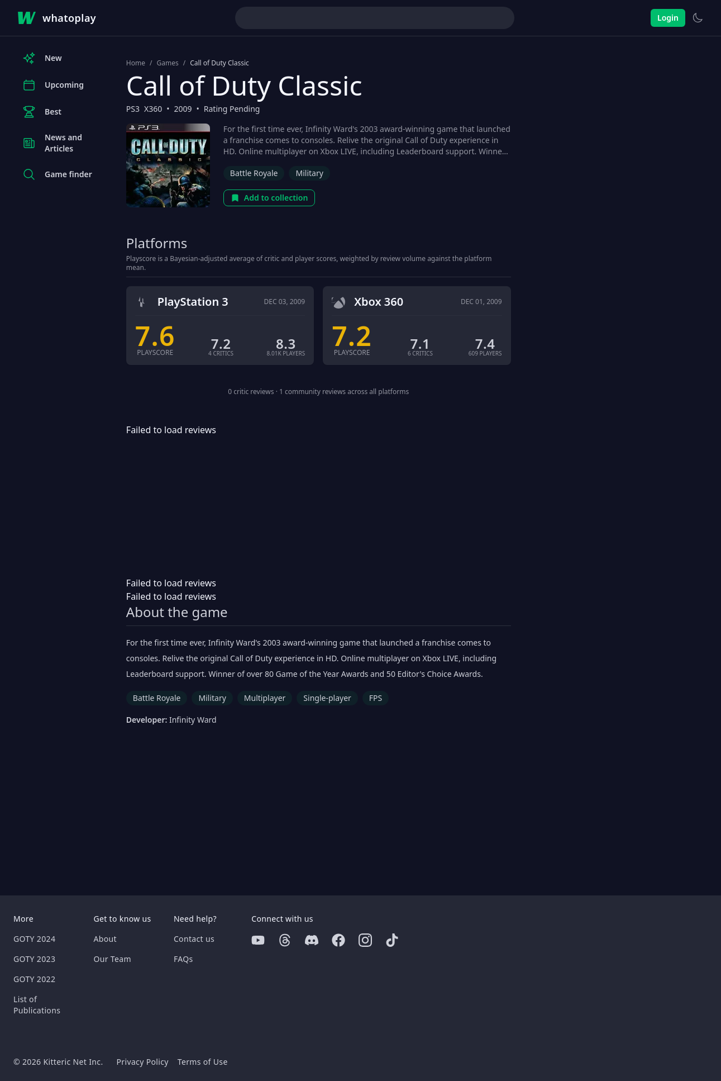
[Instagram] (365, 940)
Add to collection (269, 197)
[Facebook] (338, 940)
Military (309, 173)
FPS (375, 698)
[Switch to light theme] (697, 17)
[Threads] (285, 940)
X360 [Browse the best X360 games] (153, 108)
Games (167, 63)
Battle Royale (254, 173)
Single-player (327, 698)
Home (135, 63)
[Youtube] (258, 940)
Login (668, 17)
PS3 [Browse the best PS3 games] (133, 108)
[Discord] (311, 940)
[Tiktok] (392, 940)
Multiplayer (265, 698)
